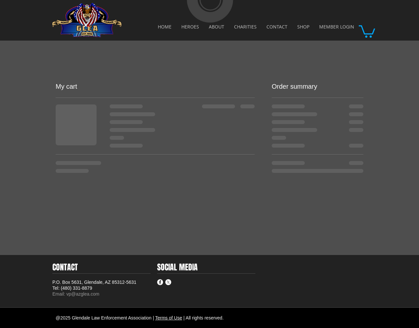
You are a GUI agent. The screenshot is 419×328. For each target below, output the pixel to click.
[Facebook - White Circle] (160, 282)
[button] (367, 31)
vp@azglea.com (83, 294)
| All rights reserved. (203, 317)
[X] (168, 282)
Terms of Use (168, 317)
